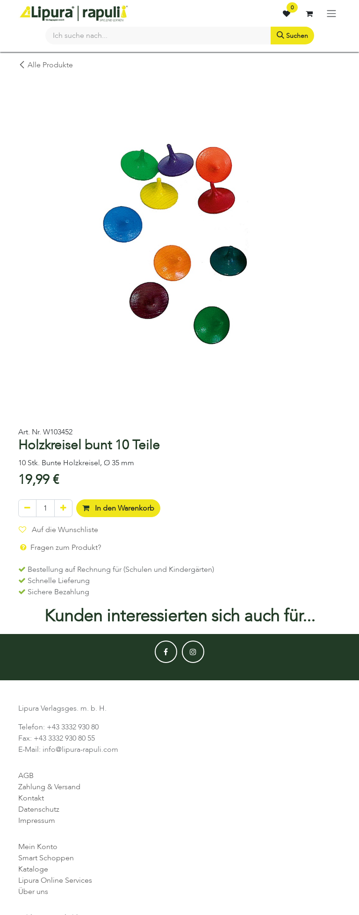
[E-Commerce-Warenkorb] (309, 13)
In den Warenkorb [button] (118, 508)
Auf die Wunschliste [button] (58, 530)
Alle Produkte (45, 65)
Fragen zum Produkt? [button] (60, 547)
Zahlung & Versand (49, 787)
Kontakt (31, 798)
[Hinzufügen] (63, 508)
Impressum (36, 820)
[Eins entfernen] (27, 508)
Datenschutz (38, 809)
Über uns (33, 891)
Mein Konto (37, 847)
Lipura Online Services (55, 880)
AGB (26, 776)
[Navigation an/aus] (331, 13)
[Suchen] (292, 35)
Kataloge (33, 869)
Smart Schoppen (46, 858)
